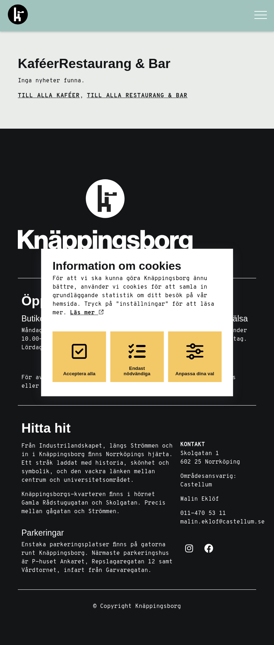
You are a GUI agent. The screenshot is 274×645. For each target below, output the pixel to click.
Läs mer (86, 312)
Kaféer (38, 63)
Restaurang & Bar (115, 63)
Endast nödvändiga (137, 359)
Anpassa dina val (194, 359)
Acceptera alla (79, 359)
